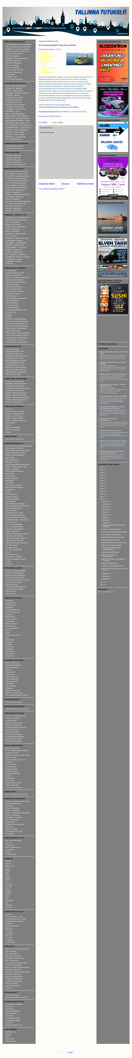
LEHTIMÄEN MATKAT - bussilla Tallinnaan (18, 127)
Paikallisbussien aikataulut (14, 741)
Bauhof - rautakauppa (12, 808)
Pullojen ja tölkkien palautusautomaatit (17, 506)
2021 (101, 480)
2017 (101, 491)
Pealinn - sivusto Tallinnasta (14, 416)
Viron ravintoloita (11, 591)
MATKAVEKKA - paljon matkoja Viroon (17, 123)
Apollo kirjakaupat (11, 951)
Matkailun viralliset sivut (13, 690)
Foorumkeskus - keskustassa (14, 197)
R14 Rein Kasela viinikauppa (14, 79)
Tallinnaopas (9, 683)
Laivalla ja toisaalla (11, 769)
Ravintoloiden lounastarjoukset (15, 577)
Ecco (7, 882)
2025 (101, 470)
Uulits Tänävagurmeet (12, 612)
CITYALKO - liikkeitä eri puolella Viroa (17, 51)
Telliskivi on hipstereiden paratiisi (16, 164)
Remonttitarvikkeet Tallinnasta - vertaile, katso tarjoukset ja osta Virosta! (112, 407)
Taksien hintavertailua (12, 732)
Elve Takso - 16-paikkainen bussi (15, 716)
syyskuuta (105, 509)
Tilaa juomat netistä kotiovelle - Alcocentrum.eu (109, 419)
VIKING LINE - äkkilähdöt (13, 95)
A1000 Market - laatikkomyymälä (16, 233)
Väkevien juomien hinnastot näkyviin (112, 566)
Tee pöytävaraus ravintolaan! (14, 589)
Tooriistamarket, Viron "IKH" (14, 831)
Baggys (8, 870)
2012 (101, 585)
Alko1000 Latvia (10, 1032)
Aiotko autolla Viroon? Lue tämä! (16, 453)
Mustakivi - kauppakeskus (13, 210)
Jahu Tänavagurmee (12, 628)
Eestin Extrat (9, 1006)
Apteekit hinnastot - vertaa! (14, 916)
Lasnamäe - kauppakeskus (14, 208)
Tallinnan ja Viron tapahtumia (15, 540)
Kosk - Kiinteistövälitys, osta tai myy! (17, 997)
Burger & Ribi (10, 647)
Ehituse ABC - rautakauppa (14, 817)
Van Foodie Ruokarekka (13, 610)
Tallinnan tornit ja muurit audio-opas (17, 543)
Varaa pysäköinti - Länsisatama (15, 340)
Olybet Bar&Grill (10, 593)
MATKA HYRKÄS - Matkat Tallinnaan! (17, 116)
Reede (8, 896)
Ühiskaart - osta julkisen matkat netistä (17, 277)
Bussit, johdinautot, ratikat (14, 739)
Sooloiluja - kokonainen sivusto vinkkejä (18, 755)
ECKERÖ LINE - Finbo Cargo (14, 100)
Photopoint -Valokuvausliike (14, 979)
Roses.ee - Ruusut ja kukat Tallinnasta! (17, 949)
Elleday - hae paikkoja (12, 469)
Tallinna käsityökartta (12, 667)
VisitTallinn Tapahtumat (13, 157)
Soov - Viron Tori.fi (11, 522)
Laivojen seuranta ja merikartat (15, 291)
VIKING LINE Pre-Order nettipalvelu (16, 367)
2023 (101, 475)
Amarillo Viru (10, 656)
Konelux (8, 852)
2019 (101, 486)
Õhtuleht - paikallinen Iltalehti (14, 418)
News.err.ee (9, 409)
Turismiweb (9, 762)
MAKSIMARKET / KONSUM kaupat (16, 243)
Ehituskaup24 (10, 833)
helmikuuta (105, 576)
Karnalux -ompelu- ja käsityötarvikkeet (17, 967)
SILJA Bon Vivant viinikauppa (14, 381)
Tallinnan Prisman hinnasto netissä (110, 430)
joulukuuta (105, 501)
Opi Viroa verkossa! (11, 494)
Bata (7, 873)
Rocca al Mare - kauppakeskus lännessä (18, 176)
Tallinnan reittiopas (11, 303)
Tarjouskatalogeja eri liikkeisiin (15, 146)
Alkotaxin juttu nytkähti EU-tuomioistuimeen (109, 555)
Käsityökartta (10, 480)
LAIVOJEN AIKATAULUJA (13, 139)
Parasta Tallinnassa (12, 496)
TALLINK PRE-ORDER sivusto (14, 353)
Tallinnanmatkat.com (12, 679)
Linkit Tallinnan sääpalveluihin (15, 439)
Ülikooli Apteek (10, 942)
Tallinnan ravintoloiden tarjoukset (16, 586)
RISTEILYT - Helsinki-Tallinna (14, 90)
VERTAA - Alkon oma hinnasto (15, 390)
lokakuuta (105, 507)
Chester (8, 879)
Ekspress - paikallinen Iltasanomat (16, 420)
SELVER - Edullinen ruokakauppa (15, 227)
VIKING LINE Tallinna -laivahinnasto (16, 372)
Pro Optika (9, 937)
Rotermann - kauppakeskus (14, 206)
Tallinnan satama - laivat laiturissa (16, 328)
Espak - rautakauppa (12, 820)
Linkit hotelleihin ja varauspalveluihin (17, 794)
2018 (101, 488)
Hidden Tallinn (10, 473)
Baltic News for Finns (12, 462)
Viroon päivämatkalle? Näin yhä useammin (114, 532)
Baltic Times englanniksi (13, 427)
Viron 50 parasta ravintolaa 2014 (111, 534)
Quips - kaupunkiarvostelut (14, 508)
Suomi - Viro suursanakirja (14, 524)
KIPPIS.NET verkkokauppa (13, 63)
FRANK (8, 633)
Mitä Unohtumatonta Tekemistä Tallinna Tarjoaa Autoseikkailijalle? (112, 452)
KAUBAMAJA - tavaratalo (13, 261)
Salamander (9, 900)
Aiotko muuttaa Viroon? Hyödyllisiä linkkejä (19, 446)
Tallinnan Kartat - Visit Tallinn (14, 448)
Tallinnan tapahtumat (12, 676)
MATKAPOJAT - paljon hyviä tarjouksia (17, 118)
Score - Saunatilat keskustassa (15, 515)
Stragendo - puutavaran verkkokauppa (17, 801)
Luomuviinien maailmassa (14, 787)
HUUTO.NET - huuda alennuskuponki (17, 130)
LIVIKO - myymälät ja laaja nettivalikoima (18, 47)
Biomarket (9, 923)
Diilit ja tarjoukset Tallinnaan (14, 702)
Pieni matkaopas (11, 501)
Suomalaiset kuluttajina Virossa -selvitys (53, 112)
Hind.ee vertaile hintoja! (13, 847)
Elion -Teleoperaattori (12, 960)
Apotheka (9, 914)
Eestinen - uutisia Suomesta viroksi (16, 467)
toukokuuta (105, 520)
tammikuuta (106, 579)
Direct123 (9, 843)
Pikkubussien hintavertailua (14, 734)
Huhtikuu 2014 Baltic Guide (109, 563)
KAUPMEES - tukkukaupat (14, 250)
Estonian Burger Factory (13, 635)
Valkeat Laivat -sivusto (12, 748)
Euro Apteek (9, 933)
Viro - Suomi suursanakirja (14, 550)
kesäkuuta (105, 517)
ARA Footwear (10, 866)
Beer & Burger (10, 651)
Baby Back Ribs (10, 653)
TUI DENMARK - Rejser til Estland (16, 109)
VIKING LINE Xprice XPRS (13, 374)
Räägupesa (9, 614)
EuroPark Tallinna (11, 270)
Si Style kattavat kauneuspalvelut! (16, 517)
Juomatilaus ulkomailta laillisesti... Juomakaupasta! (111, 548)
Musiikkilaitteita (10, 490)
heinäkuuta (105, 515)
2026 (101, 467)
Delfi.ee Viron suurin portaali (14, 693)
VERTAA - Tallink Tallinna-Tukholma (16, 400)
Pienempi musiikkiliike (12, 499)
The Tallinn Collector (12, 545)
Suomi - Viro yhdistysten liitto (14, 527)
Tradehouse (9, 939)
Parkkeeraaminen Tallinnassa (15, 736)
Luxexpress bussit (11, 720)
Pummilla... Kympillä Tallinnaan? (111, 529)
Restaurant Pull (10, 616)
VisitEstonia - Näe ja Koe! (13, 160)
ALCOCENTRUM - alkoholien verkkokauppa (19, 44)
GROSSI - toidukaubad (12, 231)
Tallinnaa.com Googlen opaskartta (16, 538)
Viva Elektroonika (11, 854)
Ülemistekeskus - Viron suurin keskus (17, 173)
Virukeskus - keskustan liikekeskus (16, 178)
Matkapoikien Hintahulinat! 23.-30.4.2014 (113, 542)
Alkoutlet (8, 1034)
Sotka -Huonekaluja (12, 983)
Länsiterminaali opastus (13, 330)
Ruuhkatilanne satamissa (13, 294)
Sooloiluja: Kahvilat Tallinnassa (15, 573)
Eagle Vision (9, 928)
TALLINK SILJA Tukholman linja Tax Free (18, 388)
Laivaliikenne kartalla (12, 307)
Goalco (8, 1036)
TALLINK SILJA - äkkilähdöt (14, 88)
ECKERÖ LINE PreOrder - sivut (15, 365)
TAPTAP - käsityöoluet (12, 56)
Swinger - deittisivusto (12, 531)
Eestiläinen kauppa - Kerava (14, 1025)
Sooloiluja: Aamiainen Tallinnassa (16, 570)
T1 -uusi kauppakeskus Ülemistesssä (17, 180)
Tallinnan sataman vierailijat (14, 280)
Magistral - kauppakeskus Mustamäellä (18, 194)
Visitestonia (9, 563)
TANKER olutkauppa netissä (14, 54)
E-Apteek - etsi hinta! (12, 926)
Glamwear (9, 886)
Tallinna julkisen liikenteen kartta (16, 282)
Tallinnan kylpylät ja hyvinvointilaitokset (18, 709)
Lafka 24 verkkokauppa (13, 1011)
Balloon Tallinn (10, 457)
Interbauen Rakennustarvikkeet (15, 824)
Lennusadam (10, 483)
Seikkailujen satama (12, 771)
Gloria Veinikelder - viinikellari (14, 70)
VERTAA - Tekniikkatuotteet (14, 402)
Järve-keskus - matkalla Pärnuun (16, 204)
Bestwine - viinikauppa (12, 67)
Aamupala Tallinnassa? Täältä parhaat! (18, 450)
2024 (101, 473)
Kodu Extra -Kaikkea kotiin (13, 969)
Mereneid (8, 935)
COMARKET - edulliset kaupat (15, 245)
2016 (101, 494)
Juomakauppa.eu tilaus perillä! (110, 540)
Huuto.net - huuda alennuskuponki (16, 323)
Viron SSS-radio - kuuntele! (14, 557)
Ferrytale (8, 776)
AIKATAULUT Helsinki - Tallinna (15, 132)
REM (7, 898)
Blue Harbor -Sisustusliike (13, 956)
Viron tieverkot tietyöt (12, 305)
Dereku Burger (10, 640)
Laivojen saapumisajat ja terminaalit (17, 335)
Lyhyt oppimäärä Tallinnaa (14, 485)
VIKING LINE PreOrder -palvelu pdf (16, 370)
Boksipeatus (9, 649)
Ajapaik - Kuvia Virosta (12, 663)
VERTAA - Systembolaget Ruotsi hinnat (18, 397)
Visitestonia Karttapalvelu (13, 665)
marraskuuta (106, 504)
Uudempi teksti (47, 183)
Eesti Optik (9, 930)
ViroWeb (8, 561)
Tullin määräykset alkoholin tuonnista (17, 695)
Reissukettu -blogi (11, 766)
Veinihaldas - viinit (11, 77)
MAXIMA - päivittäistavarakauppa (16, 220)
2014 (101, 499)
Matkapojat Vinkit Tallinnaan (14, 487)
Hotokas (8, 630)
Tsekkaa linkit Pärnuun (12, 995)
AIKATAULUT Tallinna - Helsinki (15, 134)
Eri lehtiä (8, 432)
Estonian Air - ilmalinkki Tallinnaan (16, 319)
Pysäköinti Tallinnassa (12, 730)
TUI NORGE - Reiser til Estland (15, 107)
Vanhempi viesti (85, 183)
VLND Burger (9, 600)
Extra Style (9, 884)
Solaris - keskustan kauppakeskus (16, 183)
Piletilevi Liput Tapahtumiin (14, 162)
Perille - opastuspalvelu (13, 718)
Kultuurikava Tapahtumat (13, 155)
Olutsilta (8, 492)
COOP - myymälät (11, 236)
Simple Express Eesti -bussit (14, 723)
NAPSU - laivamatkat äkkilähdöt (15, 114)
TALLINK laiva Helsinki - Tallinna (15, 351)
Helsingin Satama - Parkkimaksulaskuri (17, 333)
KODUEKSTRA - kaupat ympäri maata (17, 238)
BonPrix (8, 875)
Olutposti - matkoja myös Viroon (15, 759)
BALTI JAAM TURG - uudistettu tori (16, 254)
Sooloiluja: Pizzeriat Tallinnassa (15, 575)
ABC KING (8, 861)
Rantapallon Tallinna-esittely (14, 513)
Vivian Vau (9, 907)
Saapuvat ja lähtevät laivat (14, 289)
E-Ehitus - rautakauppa (13, 815)
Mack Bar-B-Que (11, 626)
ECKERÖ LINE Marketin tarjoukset (16, 360)
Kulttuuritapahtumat (12, 478)
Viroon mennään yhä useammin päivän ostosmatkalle (58, 107)
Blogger (70, 1052)
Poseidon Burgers (11, 619)
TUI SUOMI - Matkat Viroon (14, 102)
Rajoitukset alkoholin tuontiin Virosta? (112, 537)
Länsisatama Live (11, 312)
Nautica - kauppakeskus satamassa (16, 187)
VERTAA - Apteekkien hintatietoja (16, 393)
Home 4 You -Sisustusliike (14, 965)
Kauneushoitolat (11, 476)
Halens (8, 889)
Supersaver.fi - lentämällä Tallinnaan (17, 321)
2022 (101, 478)
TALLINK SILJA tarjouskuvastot (15, 386)
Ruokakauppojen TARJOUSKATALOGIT (17, 217)
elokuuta (104, 512)
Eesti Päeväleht (10, 423)
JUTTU (51, 116)
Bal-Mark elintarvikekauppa (14, 1004)
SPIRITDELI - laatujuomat (13, 60)
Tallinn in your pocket (12, 681)
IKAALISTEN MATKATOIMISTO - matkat (18, 120)
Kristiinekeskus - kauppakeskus (15, 190)
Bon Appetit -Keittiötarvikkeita (15, 958)
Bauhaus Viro (10, 806)
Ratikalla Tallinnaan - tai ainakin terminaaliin (113, 374)
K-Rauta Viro (9, 826)
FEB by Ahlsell (10, 822)
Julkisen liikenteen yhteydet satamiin (17, 342)
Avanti (8, 868)
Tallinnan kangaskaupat (13, 986)
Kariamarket (9, 263)
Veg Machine (10, 607)
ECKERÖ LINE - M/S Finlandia (14, 97)
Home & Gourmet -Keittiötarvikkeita (16, 963)
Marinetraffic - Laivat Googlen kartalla (17, 326)
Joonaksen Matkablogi (13, 773)
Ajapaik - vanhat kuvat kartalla (15, 455)
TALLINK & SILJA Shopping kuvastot (17, 356)
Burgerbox (9, 644)
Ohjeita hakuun (10, 1039)
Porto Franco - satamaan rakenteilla (17, 171)
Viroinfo (8, 552)
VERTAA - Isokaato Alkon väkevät (16, 395)
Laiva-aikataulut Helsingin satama (16, 310)
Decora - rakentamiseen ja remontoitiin (18, 813)
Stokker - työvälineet (12, 829)
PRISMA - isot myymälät (13, 224)
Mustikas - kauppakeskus (13, 192)
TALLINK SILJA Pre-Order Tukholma (16, 383)
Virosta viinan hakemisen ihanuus (16, 559)
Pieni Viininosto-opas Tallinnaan (15, 503)
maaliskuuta (106, 573)
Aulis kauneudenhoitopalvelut (15, 921)
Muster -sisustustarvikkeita (14, 976)
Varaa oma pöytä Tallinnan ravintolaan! (18, 580)
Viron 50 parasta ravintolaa (14, 582)
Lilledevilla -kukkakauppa (13, 974)
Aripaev (8, 425)
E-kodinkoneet (10, 845)
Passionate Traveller (12, 753)
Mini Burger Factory (12, 623)
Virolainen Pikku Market (13, 1018)
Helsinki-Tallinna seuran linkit (14, 471)
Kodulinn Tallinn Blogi (12, 785)
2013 (101, 582)
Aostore (8, 863)
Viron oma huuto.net (12, 554)
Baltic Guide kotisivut (12, 460)
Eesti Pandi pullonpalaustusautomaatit (17, 464)
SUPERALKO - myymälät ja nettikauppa (18, 49)
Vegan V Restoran (11, 605)
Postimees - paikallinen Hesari (15, 413)
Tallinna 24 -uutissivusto (13, 430)
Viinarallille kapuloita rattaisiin (110, 552)
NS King (8, 893)
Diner (7, 637)
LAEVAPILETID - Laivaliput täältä (15, 137)
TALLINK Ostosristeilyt (12, 349)
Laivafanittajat (10, 778)
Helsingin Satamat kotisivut (14, 287)
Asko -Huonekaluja (11, 953)
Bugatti (8, 877)
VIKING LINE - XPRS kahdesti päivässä (17, 93)
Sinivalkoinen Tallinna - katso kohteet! (17, 520)
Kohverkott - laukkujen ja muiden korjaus (18, 972)
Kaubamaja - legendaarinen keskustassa (18, 201)
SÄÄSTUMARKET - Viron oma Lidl (16, 247)
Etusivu (66, 183)
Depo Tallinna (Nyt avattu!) (14, 803)
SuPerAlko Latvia (11, 1041)
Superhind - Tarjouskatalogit (14, 529)
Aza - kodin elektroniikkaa (13, 840)
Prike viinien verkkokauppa (14, 72)
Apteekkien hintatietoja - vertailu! (16, 919)
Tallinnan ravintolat (11, 584)
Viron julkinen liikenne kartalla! (15, 273)
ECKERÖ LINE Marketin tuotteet (15, 363)
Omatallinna (9, 688)
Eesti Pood (9, 1022)
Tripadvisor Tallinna (12, 547)
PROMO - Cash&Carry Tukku (14, 252)
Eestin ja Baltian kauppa (13, 1020)
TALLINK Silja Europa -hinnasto (15, 358)
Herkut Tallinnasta (11, 1013)
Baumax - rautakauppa (13, 810)
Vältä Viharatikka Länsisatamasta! (16, 298)
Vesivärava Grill (10, 603)
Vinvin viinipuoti (10, 74)
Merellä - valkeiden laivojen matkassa (17, 750)
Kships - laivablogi (11, 757)
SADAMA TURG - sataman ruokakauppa (18, 257)
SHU (7, 903)
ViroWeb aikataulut (11, 296)
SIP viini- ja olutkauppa (12, 65)
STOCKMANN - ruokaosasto (14, 259)
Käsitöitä (8, 670)
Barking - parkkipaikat (12, 300)
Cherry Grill (9, 642)
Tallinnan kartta (10, 672)
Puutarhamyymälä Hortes (14, 981)
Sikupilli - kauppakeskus (13, 199)
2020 (101, 483)
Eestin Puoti (9, 1016)
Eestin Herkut (10, 1009)
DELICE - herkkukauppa (13, 229)
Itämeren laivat (10, 780)
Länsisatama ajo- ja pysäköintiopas (16, 337)
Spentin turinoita (11, 764)
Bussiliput (9, 316)
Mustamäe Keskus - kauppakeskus (16, 185)
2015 (101, 496)
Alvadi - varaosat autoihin (13, 725)
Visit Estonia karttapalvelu (14, 275)
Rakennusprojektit (11, 510)
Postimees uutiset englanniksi (15, 411)
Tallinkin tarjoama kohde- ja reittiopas (17, 533)
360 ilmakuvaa (10, 674)
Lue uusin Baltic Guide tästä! (14, 148)
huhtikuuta (105, 522)
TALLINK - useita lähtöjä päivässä (16, 86)
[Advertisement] (112, 328)
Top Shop (8, 988)
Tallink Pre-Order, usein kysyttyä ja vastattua (113, 441)
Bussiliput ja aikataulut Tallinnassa (16, 727)
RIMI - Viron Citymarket (13, 222)
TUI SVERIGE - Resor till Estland (15, 104)
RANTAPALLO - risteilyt (13, 111)
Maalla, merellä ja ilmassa (13, 783)
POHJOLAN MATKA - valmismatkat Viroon (18, 125)
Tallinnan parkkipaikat (12, 284)
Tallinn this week (11, 686)
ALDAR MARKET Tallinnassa (14, 240)
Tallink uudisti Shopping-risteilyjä (111, 545)
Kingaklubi (9, 891)
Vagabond (9, 905)
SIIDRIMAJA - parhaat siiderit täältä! (17, 58)
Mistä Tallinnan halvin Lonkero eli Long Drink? (113, 396)
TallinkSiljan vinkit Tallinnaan (14, 536)
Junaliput (8, 314)
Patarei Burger (10, 621)
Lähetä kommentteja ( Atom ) (53, 189)
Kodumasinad (10, 849)
